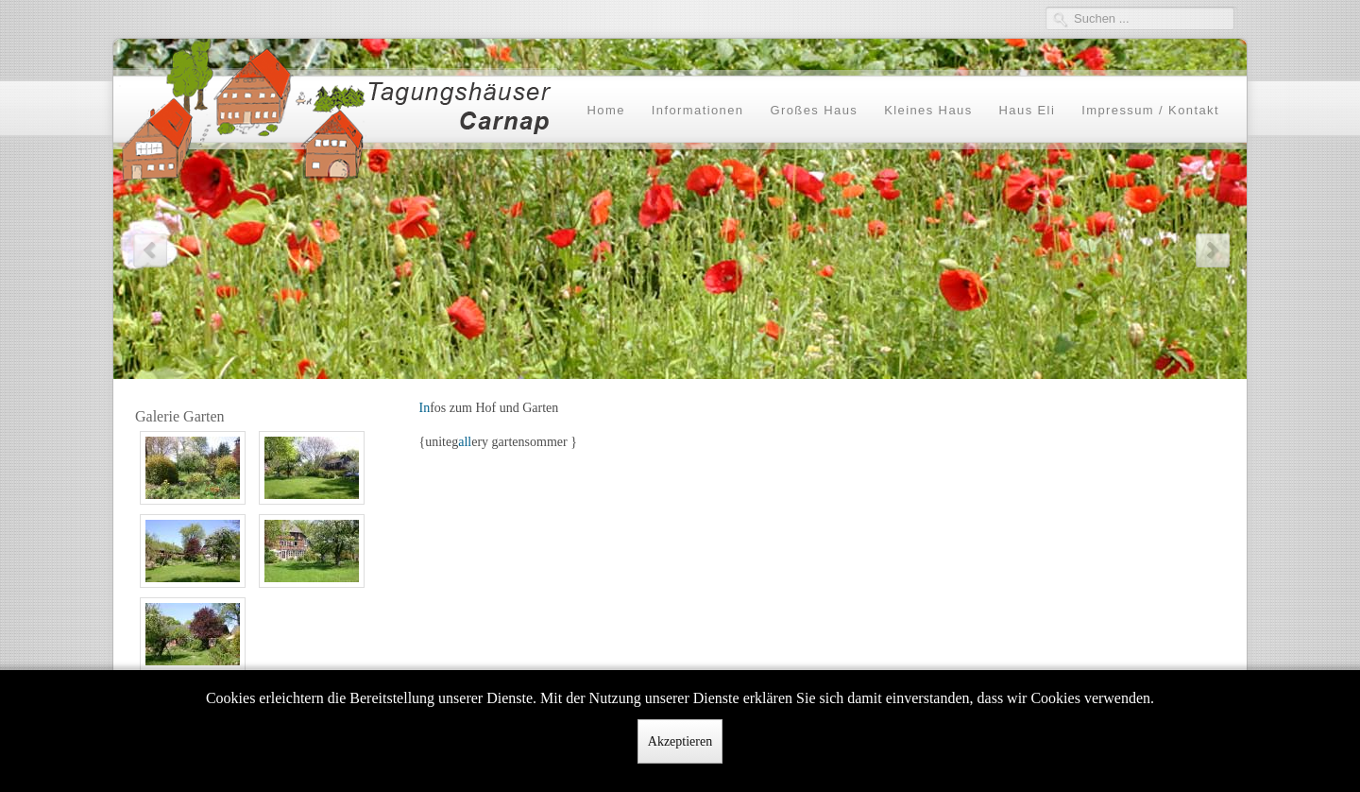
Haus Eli (1027, 110)
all (464, 442)
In (425, 408)
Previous (149, 249)
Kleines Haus (928, 110)
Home (605, 110)
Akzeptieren (680, 741)
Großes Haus (814, 110)
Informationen (698, 110)
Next (1211, 249)
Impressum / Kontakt (1150, 110)
